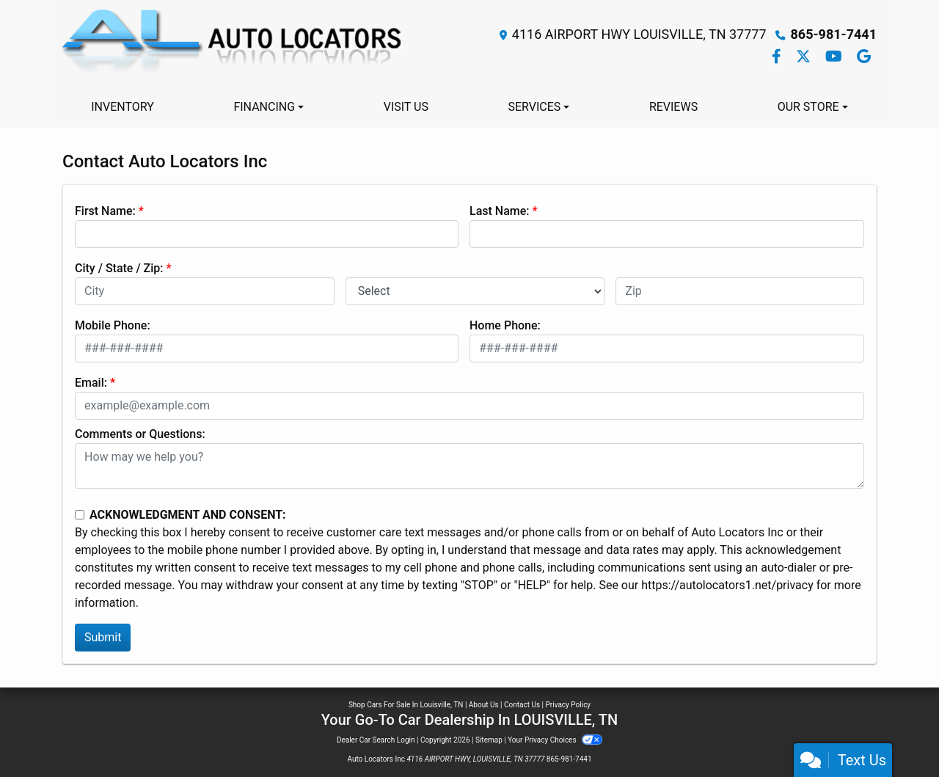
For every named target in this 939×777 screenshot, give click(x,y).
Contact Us (522, 705)
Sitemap (489, 740)
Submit (102, 637)
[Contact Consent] (79, 514)
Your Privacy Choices (555, 740)
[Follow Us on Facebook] (778, 58)
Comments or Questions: (140, 434)
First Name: (105, 211)
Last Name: (500, 211)
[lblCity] (205, 291)
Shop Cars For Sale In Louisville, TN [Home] (406, 705)
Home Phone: (505, 325)
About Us (484, 705)
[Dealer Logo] (234, 46)
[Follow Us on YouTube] (835, 58)
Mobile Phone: (112, 325)
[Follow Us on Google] (864, 58)
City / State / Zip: (119, 268)
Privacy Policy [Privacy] (568, 705)
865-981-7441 (834, 34)
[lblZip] (739, 291)
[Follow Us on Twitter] (804, 58)
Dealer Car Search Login (376, 740)
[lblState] (475, 291)
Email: (91, 383)
